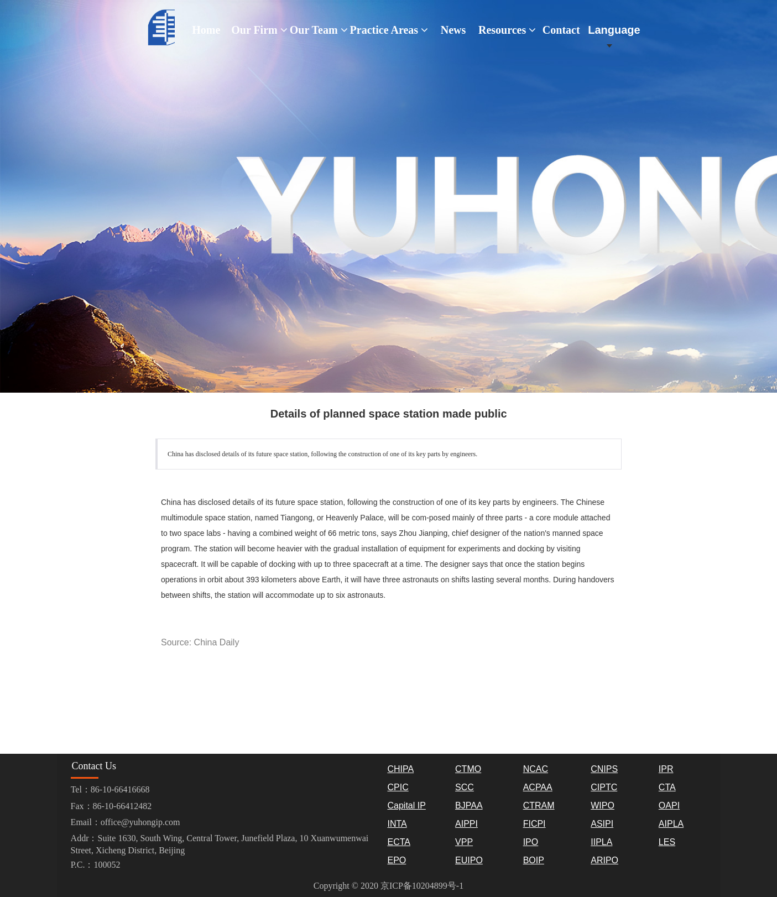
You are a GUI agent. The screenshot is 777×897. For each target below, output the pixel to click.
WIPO (602, 805)
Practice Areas (389, 30)
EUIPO (469, 860)
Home (206, 30)
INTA (396, 823)
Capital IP (406, 805)
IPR (666, 769)
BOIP (533, 860)
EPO (396, 860)
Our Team (319, 30)
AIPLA (671, 823)
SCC (464, 787)
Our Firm (259, 30)
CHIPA (400, 769)
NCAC (535, 769)
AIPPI (466, 823)
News (453, 30)
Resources (507, 30)
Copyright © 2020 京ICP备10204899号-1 (388, 885)
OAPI (669, 805)
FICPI (534, 823)
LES (667, 842)
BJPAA (469, 805)
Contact (561, 30)
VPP (464, 842)
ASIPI (602, 823)
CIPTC (604, 787)
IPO (531, 842)
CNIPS (604, 769)
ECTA (398, 842)
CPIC (397, 787)
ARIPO (604, 860)
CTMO (468, 769)
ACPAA (537, 787)
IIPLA (601, 842)
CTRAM (539, 805)
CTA (667, 787)
